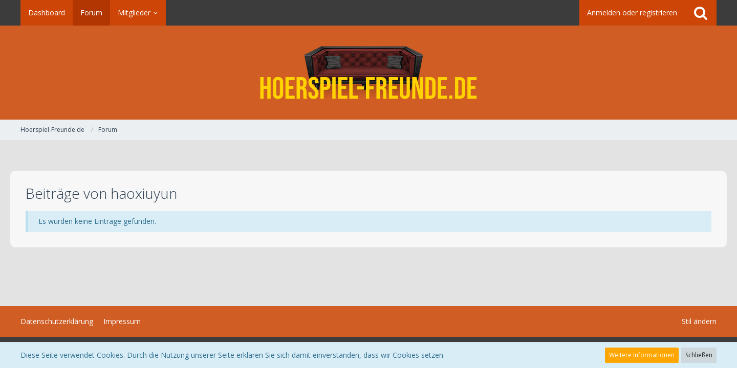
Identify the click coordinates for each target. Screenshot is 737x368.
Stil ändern (699, 321)
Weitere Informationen (642, 355)
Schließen (698, 355)
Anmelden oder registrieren (632, 12)
